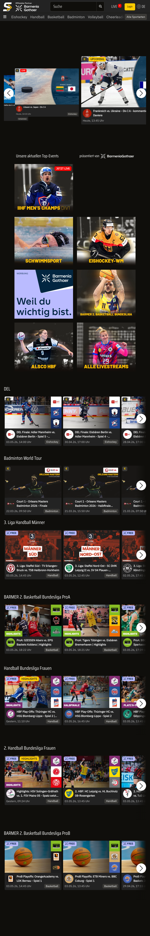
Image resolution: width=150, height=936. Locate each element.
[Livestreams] (106, 347)
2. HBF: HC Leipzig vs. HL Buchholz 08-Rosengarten (96, 793)
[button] (9, 93)
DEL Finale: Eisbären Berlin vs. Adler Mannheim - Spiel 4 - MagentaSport (93, 434)
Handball (37, 17)
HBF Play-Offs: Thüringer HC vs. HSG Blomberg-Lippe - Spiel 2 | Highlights (36, 714)
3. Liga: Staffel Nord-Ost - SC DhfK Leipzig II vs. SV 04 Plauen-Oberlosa (96, 568)
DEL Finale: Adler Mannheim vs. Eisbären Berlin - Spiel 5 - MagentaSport (36, 434)
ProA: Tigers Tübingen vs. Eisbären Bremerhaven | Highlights (96, 642)
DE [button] (141, 6)
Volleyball (95, 17)
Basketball (56, 17)
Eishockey (19, 17)
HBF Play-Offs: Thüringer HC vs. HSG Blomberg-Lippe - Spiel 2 (94, 714)
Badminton (76, 17)
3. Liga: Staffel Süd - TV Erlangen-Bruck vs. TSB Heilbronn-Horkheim (38, 568)
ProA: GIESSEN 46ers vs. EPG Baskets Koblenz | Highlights (35, 642)
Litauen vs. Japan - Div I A (34, 107)
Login (130, 7)
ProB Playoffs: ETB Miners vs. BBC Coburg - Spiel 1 (96, 879)
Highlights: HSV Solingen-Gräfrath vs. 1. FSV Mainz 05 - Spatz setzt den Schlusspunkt (37, 794)
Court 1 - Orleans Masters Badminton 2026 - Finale (32, 504)
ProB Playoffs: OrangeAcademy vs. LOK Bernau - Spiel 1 (38, 879)
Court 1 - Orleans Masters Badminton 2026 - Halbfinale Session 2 (93, 504)
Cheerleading (116, 17)
